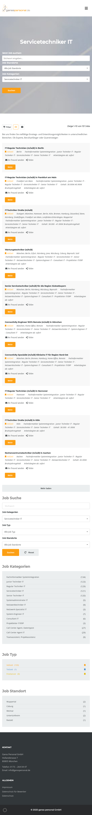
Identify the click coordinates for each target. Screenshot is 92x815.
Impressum (7, 787)
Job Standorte (10, 63)
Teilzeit (46, 669)
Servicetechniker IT (24, 155)
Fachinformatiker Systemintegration (40, 151)
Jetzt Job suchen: (11, 53)
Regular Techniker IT (13, 184)
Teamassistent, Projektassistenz (21, 637)
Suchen (11, 90)
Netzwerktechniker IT (25, 260)
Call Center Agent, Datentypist (20, 628)
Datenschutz (8, 795)
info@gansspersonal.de (19, 770)
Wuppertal (11, 701)
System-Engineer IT (44, 260)
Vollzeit (46, 665)
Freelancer (46, 674)
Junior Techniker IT (65, 151)
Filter (7, 127)
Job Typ (6, 525)
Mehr (10, 167)
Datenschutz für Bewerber (14, 791)
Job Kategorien (10, 74)
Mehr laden (46, 488)
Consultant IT (59, 260)
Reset (29, 552)
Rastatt (10, 720)
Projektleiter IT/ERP (74, 260)
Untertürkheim (13, 715)
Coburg (10, 706)
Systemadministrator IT (17, 600)
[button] (5, 810)
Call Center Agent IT (16, 632)
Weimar (10, 711)
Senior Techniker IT (42, 155)
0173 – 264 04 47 (18, 766)
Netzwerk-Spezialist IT (17, 609)
